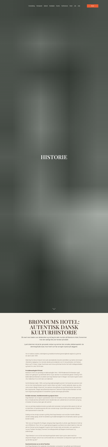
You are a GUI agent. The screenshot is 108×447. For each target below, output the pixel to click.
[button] (92, 6)
